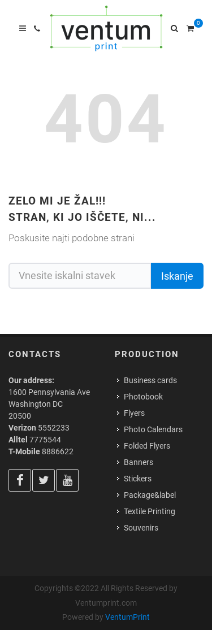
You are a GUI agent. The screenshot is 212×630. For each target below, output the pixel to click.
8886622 (57, 451)
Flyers (134, 413)
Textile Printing (149, 511)
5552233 (54, 427)
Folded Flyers (147, 445)
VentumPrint (127, 617)
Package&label (150, 494)
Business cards (150, 380)
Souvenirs (141, 527)
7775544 (45, 439)
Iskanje (177, 276)
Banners (138, 462)
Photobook (143, 396)
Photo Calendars (153, 429)
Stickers (138, 478)
